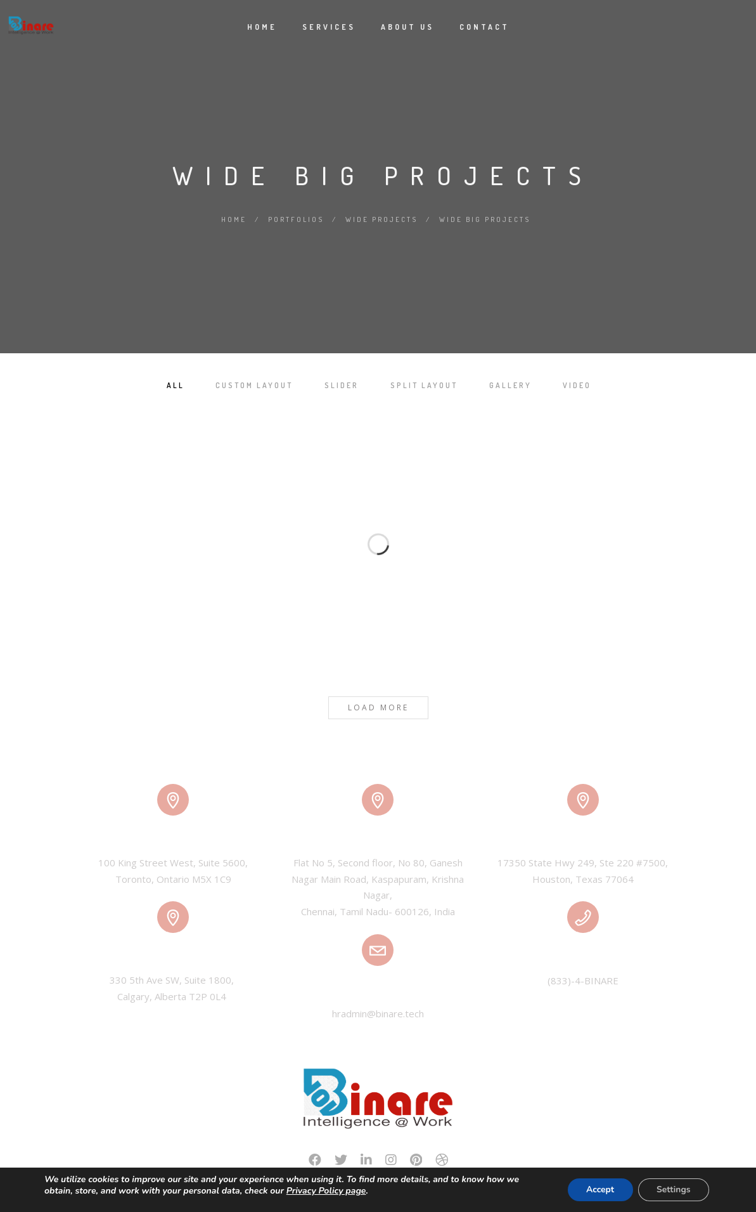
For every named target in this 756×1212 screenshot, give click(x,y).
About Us (407, 27)
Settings (673, 1189)
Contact (484, 27)
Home (262, 27)
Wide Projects (381, 219)
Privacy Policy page (326, 1191)
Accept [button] (598, 1189)
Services (329, 27)
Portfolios (296, 219)
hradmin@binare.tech (378, 1013)
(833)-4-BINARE (583, 980)
